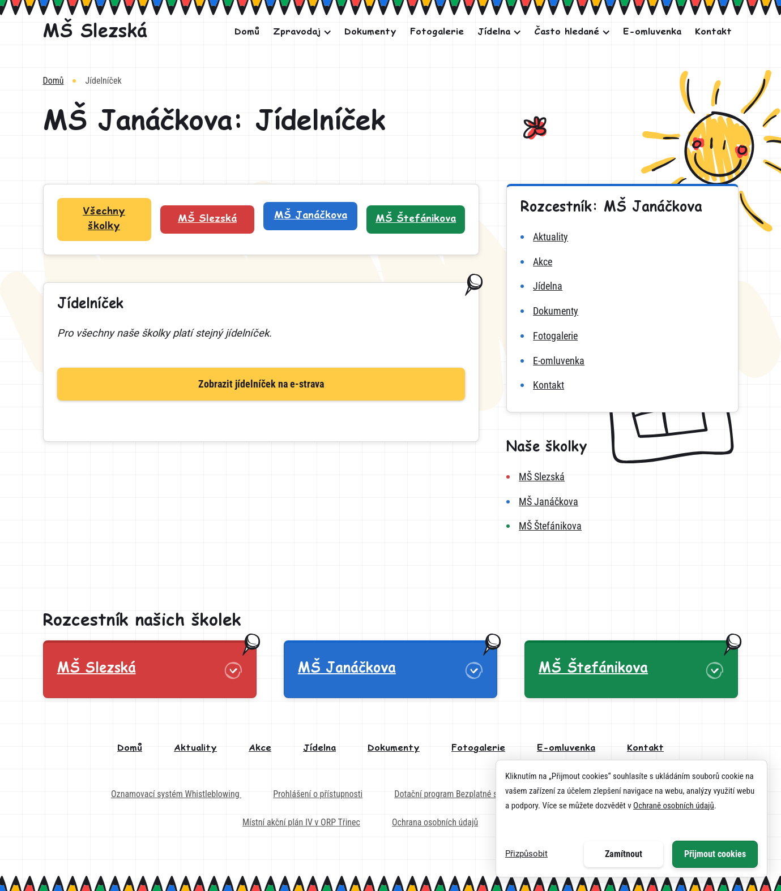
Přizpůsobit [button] (526, 854)
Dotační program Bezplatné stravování (462, 794)
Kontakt (713, 32)
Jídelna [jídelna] (319, 748)
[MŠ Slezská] (95, 32)
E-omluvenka (652, 32)
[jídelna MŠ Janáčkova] (622, 286)
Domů (246, 32)
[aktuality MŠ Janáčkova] (622, 237)
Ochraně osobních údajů (673, 805)
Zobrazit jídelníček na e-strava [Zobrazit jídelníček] (261, 384)
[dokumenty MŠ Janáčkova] (622, 311)
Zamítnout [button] (623, 854)
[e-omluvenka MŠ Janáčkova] (622, 361)
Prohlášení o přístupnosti (317, 794)
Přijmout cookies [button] (715, 854)
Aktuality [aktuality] (195, 748)
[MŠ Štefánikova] (622, 526)
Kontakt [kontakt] (645, 748)
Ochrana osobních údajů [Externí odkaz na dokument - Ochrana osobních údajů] (435, 822)
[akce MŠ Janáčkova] (622, 262)
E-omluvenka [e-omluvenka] (566, 748)
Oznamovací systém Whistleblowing (176, 794)
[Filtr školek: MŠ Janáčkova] (310, 216)
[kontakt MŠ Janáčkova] (622, 385)
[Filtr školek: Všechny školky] (104, 219)
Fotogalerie (437, 32)
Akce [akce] (260, 748)
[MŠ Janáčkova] (622, 502)
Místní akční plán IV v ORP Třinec (301, 822)
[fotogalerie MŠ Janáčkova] (622, 336)
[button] (299, 32)
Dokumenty (370, 32)
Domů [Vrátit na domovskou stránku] (53, 80)
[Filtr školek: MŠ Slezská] (207, 219)
